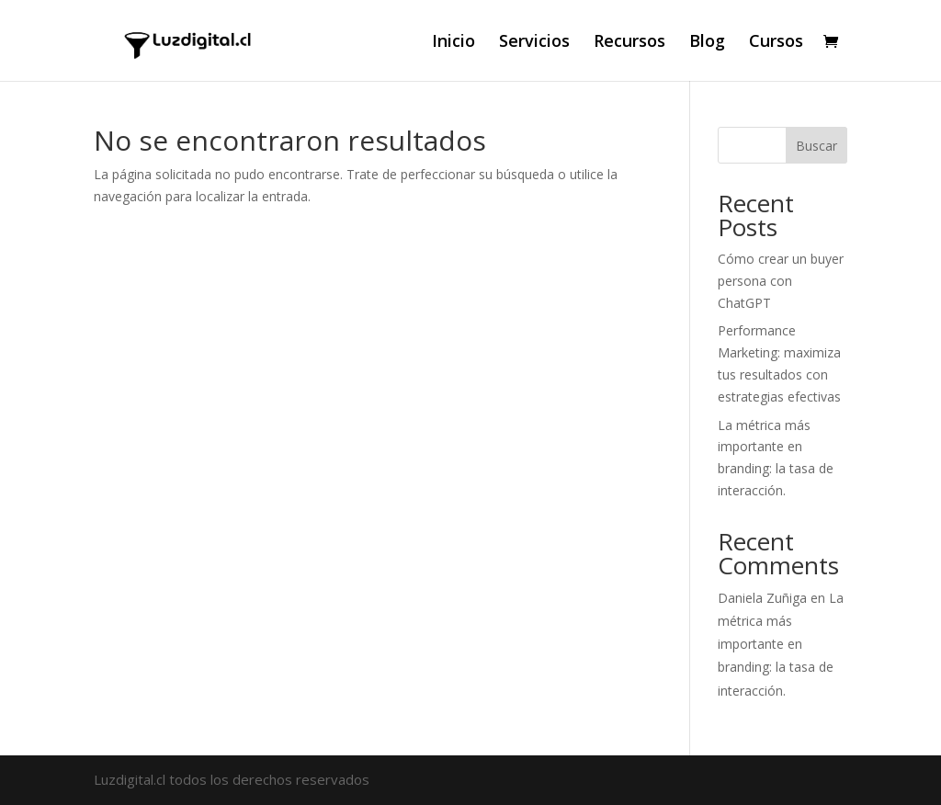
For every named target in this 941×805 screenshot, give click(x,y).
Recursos (629, 42)
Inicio (453, 42)
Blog (707, 42)
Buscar (816, 145)
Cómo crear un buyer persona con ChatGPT (781, 281)
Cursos (776, 42)
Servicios (534, 42)
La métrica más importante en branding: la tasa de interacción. (781, 644)
